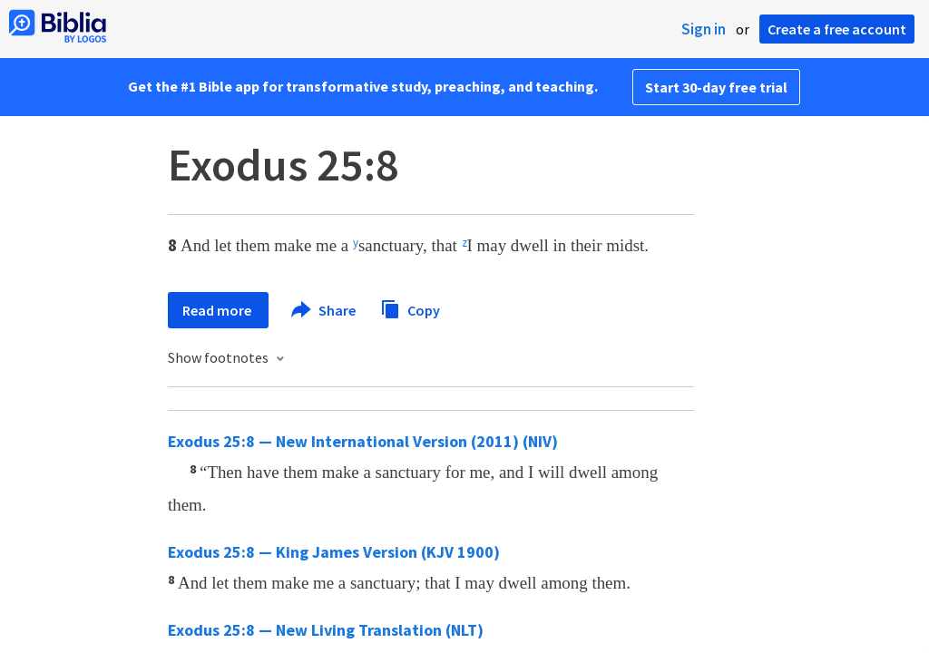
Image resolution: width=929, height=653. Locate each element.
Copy (410, 307)
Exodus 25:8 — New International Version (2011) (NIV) (363, 441)
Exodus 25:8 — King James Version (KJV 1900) (334, 551)
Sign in (703, 29)
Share (324, 310)
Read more (218, 310)
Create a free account (837, 29)
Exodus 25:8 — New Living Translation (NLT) (326, 629)
